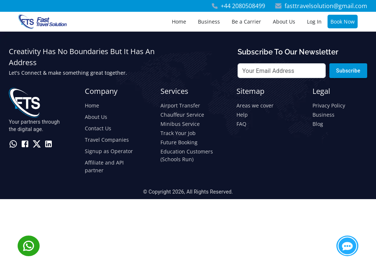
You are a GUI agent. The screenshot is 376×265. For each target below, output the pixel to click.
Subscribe (348, 70)
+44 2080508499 (243, 6)
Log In (314, 21)
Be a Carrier (246, 21)
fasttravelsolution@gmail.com (326, 6)
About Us (284, 21)
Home (179, 21)
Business (209, 21)
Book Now (342, 21)
